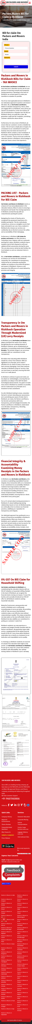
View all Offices (6, 883)
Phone (6, 45)
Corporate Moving (23, 819)
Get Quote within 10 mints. (15, 1020)
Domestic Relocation (24, 817)
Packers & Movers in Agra (7, 944)
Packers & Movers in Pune (8, 1000)
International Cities (23, 837)
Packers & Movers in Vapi (7, 1009)
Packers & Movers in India (8, 895)
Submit (16, 67)
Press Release (6, 838)
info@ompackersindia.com (14, 860)
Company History (7, 817)
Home (3, 20)
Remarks (7, 57)
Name (6, 51)
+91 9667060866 (11, 798)
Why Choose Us (6, 832)
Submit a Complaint (8, 835)
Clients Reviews (6, 824)
